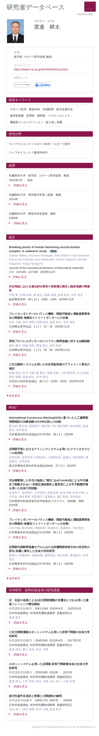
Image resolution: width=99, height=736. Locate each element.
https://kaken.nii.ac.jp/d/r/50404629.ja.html (41, 69)
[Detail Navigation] (90, 7)
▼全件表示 (13, 395)
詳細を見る (18, 185)
